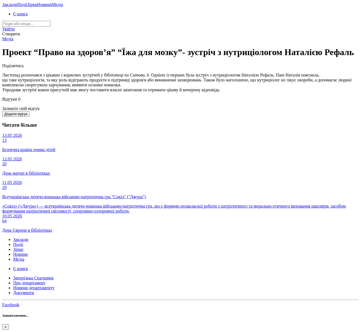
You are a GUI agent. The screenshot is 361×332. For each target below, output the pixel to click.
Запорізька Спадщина (33, 278)
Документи (23, 292)
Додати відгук (15, 114)
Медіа (57, 4)
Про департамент (29, 282)
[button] (8, 29)
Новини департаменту (33, 287)
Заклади (9, 4)
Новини (44, 4)
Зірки (32, 4)
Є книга (20, 14)
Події (22, 4)
